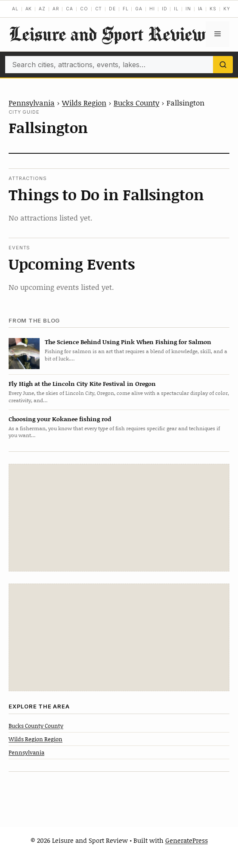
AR (56, 8)
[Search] (223, 64)
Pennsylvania (32, 102)
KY (226, 8)
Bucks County (136, 102)
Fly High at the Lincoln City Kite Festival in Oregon (82, 383)
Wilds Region (84, 102)
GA (138, 8)
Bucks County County (36, 726)
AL (15, 8)
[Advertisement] (119, 517)
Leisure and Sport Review (107, 33)
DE (112, 8)
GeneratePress (186, 840)
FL (126, 8)
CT (98, 8)
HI (152, 8)
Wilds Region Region (35, 739)
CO (84, 8)
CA (69, 8)
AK (28, 8)
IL (176, 8)
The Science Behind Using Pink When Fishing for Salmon (128, 341)
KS (213, 8)
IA (200, 8)
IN (188, 8)
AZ (42, 8)
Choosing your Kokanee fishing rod (60, 418)
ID (164, 8)
